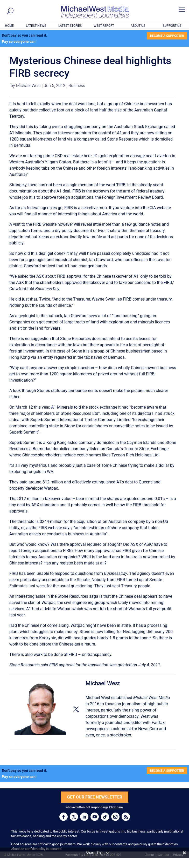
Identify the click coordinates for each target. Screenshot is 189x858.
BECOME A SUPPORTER (167, 36)
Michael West (28, 85)
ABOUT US (138, 26)
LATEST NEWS (36, 26)
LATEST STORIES (70, 26)
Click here (116, 807)
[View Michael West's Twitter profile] (76, 709)
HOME (9, 26)
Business (76, 85)
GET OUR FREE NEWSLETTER (94, 797)
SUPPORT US (172, 26)
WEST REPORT (104, 26)
